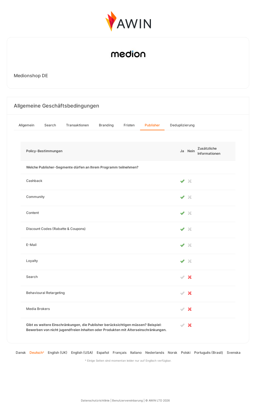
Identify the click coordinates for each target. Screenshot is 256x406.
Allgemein (26, 125)
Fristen (129, 125)
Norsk (172, 352)
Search (50, 125)
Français (119, 352)
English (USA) (82, 352)
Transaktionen (77, 125)
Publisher (152, 125)
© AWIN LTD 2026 (157, 400)
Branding (106, 125)
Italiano (136, 352)
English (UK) (57, 352)
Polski (186, 352)
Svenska (234, 352)
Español (103, 352)
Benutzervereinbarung (127, 400)
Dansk (21, 352)
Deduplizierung (182, 125)
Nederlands (154, 352)
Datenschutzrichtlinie (95, 400)
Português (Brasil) (208, 352)
